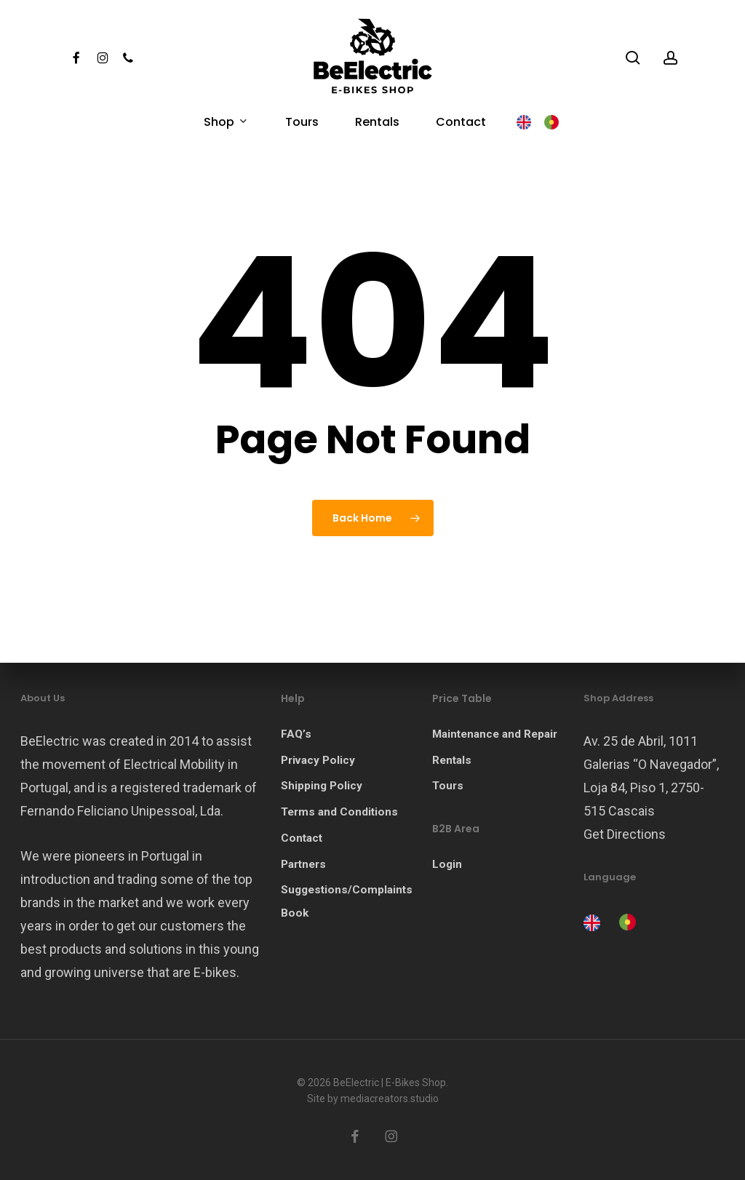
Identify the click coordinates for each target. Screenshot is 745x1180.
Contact (301, 838)
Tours (447, 785)
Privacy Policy (318, 760)
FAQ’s (296, 734)
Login (447, 864)
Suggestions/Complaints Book (347, 901)
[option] (625, 922)
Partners (303, 864)
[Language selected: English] (613, 921)
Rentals (451, 760)
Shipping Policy (321, 785)
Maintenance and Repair (494, 734)
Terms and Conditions (339, 811)
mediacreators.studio (389, 1098)
